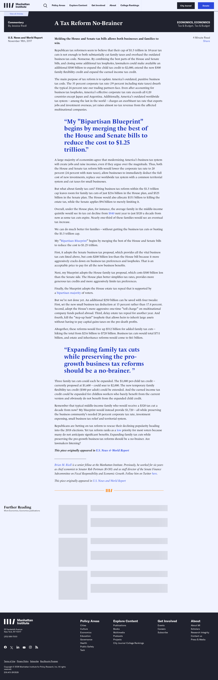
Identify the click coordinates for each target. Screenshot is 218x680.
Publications (119, 625)
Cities (83, 625)
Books (116, 628)
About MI (195, 625)
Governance (86, 639)
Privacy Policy (23, 661)
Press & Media (198, 639)
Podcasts (118, 636)
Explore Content (78, 5)
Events (161, 625)
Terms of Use (9, 661)
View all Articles (16, 14)
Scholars (195, 628)
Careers (162, 628)
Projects (117, 639)
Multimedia (119, 632)
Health (83, 643)
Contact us (196, 636)
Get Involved (98, 5)
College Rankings (129, 5)
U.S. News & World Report (112, 450)
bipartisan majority (69, 292)
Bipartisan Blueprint (74, 240)
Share (206, 41)
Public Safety (87, 646)
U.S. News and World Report (25, 37)
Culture (84, 628)
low (119, 430)
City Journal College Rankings (128, 643)
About (113, 5)
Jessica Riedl (19, 25)
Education (85, 636)
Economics (185, 22)
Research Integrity (200, 632)
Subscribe (163, 632)
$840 (111, 213)
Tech (82, 650)
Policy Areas (58, 5)
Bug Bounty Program (49, 661)
